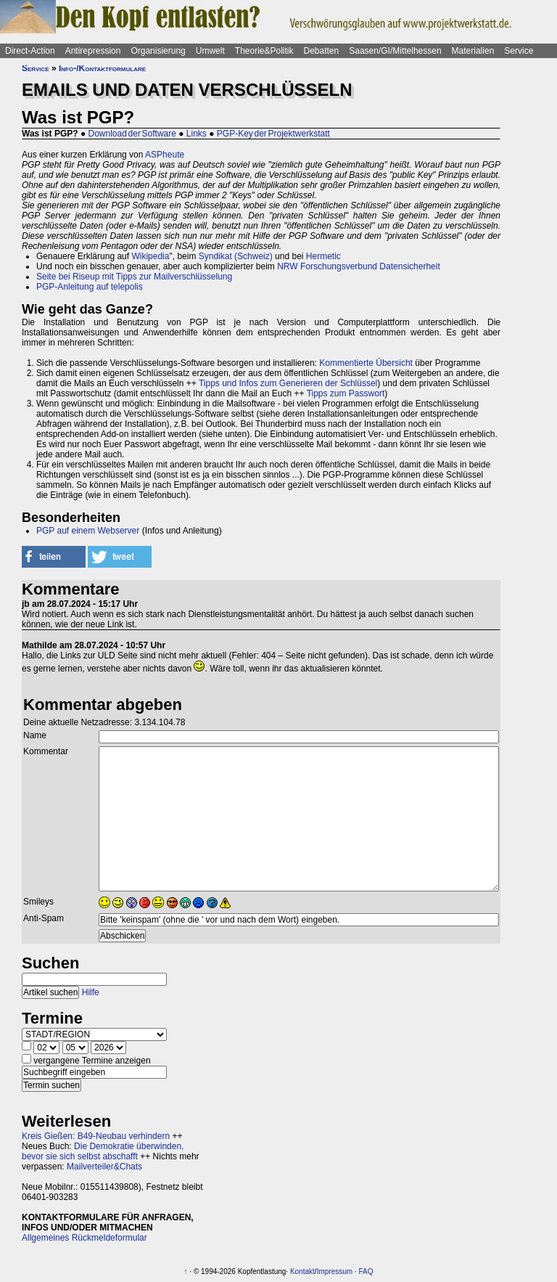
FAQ (365, 1271)
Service (518, 51)
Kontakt (302, 1271)
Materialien (473, 51)
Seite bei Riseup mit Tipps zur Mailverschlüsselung (134, 276)
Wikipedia (150, 256)
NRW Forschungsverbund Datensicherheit (358, 266)
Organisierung (158, 51)
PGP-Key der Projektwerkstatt (273, 133)
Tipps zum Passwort (346, 393)
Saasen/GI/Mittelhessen (395, 51)
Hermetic (323, 256)
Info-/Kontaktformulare (102, 68)
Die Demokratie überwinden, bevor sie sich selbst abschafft (102, 1151)
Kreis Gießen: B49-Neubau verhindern (96, 1136)
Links (196, 133)
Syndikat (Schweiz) (236, 256)
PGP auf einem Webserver (87, 531)
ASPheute (164, 155)
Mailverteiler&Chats (104, 1166)
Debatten (321, 51)
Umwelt (210, 51)
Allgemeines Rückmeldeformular (84, 1238)
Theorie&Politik (264, 51)
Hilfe (90, 992)
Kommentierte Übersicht (366, 363)
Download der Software (132, 133)
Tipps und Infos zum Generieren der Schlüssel (288, 383)
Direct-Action (30, 51)
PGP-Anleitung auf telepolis (89, 287)
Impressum (334, 1271)
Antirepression (93, 51)
